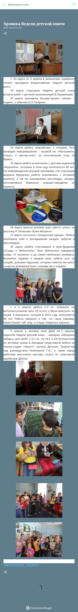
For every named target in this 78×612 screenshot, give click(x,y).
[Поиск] (74, 4)
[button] (5, 34)
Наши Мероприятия (14, 565)
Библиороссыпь (18, 4)
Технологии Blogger (39, 608)
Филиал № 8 (32, 565)
